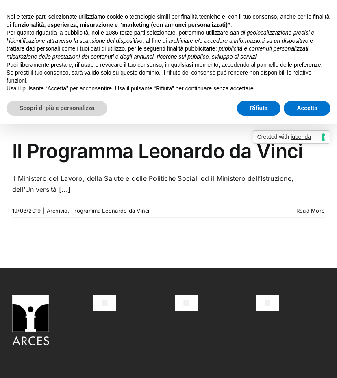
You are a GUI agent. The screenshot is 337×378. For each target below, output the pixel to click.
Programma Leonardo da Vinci (110, 210)
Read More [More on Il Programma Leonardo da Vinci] (310, 210)
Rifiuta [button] (259, 108)
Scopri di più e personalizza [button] (57, 108)
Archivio (57, 210)
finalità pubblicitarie (191, 48)
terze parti (132, 32)
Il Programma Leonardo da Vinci (157, 151)
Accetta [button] (307, 108)
